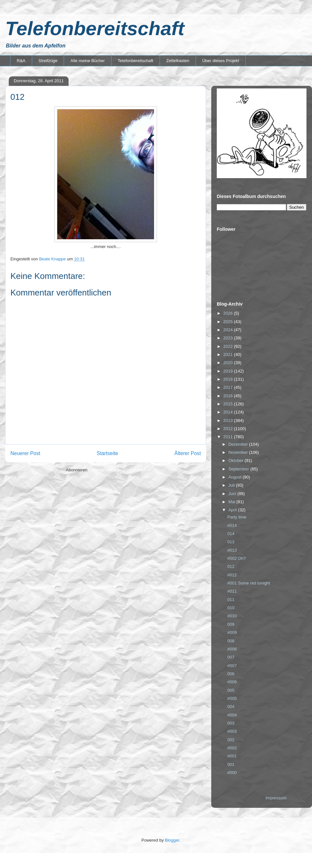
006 (230, 673)
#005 (232, 698)
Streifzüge (48, 60)
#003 (232, 731)
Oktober (236, 460)
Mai (232, 501)
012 (230, 566)
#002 (232, 747)
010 (230, 607)
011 (230, 599)
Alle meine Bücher (88, 60)
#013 (232, 550)
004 (230, 706)
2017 (228, 387)
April (233, 509)
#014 (232, 525)
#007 (232, 665)
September (239, 468)
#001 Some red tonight (248, 583)
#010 (232, 615)
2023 (228, 337)
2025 (228, 321)
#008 (232, 649)
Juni (232, 493)
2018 (228, 379)
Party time (236, 517)
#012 (232, 574)
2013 (228, 420)
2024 (228, 329)
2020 (228, 362)
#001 (232, 756)
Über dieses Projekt (220, 60)
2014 (228, 412)
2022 (228, 346)
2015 (228, 403)
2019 (228, 371)
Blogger (172, 840)
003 (230, 723)
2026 (228, 313)
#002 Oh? (236, 558)
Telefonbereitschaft (94, 28)
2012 (228, 428)
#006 (232, 681)
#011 (232, 591)
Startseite (107, 453)
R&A (21, 60)
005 (230, 690)
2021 (228, 354)
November (238, 452)
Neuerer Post (25, 453)
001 (230, 764)
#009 (232, 632)
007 (230, 657)
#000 (232, 772)
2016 (228, 395)
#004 (232, 715)
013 (230, 541)
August (235, 477)
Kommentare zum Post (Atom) (117, 469)
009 (230, 624)
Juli (232, 485)
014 (230, 533)
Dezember (238, 444)
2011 (228, 436)
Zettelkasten (177, 60)
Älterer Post (188, 453)
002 (230, 739)
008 (230, 640)
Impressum (276, 797)
